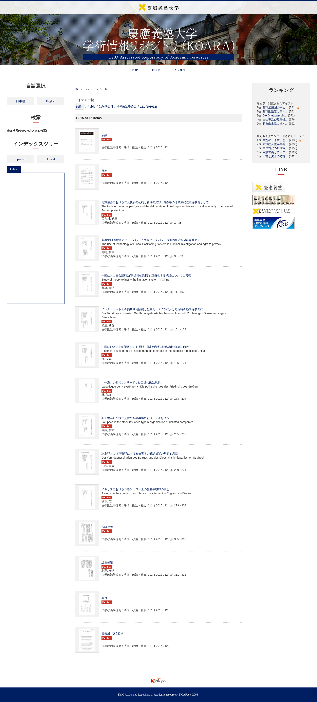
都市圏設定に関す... (275, 111)
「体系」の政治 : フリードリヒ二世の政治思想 (131, 382)
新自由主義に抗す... (275, 123)
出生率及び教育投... (275, 119)
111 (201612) (148, 106)
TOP (135, 70)
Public (14, 169)
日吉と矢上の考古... (275, 156)
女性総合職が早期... (275, 144)
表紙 (104, 135)
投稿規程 (107, 526)
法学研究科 (106, 106)
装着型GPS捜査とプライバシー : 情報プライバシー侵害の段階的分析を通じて (150, 240)
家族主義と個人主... (275, 152)
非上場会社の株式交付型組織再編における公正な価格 (135, 418)
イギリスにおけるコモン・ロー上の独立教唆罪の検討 (135, 489)
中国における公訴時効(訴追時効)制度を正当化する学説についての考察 (146, 275)
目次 (104, 170)
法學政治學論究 (126, 106)
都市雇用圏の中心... (275, 107)
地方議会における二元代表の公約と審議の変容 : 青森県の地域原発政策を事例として (155, 202)
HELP (156, 70)
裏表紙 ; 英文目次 (112, 633)
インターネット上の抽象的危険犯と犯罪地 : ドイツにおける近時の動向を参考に (152, 309)
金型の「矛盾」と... (275, 140)
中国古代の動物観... (275, 148)
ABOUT (179, 70)
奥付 (104, 598)
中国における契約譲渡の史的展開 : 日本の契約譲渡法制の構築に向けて (146, 346)
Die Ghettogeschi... (275, 115)
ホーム (79, 89)
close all (51, 159)
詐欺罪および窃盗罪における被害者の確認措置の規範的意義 (139, 453)
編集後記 (107, 562)
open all (20, 159)
